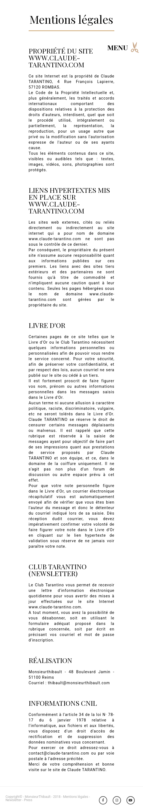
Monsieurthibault (45, 672)
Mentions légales (75, 797)
